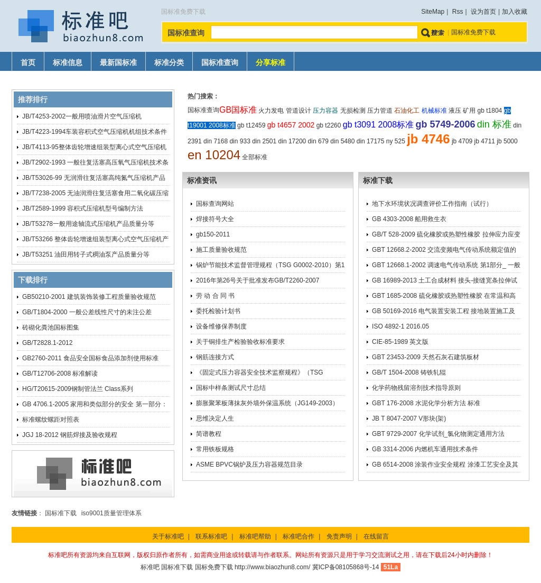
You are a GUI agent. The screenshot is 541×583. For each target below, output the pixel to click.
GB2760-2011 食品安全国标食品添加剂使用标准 (90, 358)
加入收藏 (514, 11)
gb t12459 (251, 125)
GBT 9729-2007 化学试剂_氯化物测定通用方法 (438, 434)
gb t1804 (490, 110)
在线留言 (376, 536)
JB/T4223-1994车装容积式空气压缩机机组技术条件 (94, 131)
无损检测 (353, 110)
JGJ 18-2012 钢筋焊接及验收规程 (69, 435)
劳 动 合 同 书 (215, 295)
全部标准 (254, 157)
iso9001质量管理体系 (111, 513)
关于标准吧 (168, 536)
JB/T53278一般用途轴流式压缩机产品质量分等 (88, 223)
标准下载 (378, 180)
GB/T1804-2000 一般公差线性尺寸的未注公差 (87, 312)
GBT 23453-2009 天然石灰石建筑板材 (425, 357)
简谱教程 (208, 434)
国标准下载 (61, 513)
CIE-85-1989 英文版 (400, 341)
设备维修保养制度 (221, 326)
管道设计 (298, 110)
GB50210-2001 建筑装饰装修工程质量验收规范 (89, 296)
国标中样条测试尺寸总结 (231, 387)
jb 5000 (507, 141)
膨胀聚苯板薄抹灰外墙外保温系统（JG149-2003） (267, 403)
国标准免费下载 (473, 32)
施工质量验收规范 (221, 249)
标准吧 (150, 567)
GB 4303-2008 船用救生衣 (409, 219)
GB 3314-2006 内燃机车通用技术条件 (425, 449)
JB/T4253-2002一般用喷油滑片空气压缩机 (82, 116)
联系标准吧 (211, 536)
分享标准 (270, 63)
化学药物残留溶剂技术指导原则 (416, 387)
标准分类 (169, 63)
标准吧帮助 (255, 536)
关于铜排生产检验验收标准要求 (240, 341)
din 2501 (264, 141)
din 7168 (215, 141)
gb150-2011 (213, 234)
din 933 (239, 141)
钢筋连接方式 (215, 357)
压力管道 (380, 110)
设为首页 (483, 11)
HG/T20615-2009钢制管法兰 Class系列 (77, 389)
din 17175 (371, 141)
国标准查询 (219, 63)
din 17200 (292, 141)
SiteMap (432, 11)
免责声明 (339, 536)
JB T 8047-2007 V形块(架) (409, 418)
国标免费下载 (214, 567)
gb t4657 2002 (291, 125)
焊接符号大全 (215, 219)
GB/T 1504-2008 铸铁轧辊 (409, 372)
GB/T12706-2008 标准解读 (60, 373)
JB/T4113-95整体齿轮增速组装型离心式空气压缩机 (94, 147)
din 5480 (342, 141)
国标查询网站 (215, 203)
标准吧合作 (298, 536)
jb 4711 (484, 141)
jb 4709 (462, 141)
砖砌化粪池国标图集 (50, 327)
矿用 (469, 110)
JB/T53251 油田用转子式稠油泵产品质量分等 (86, 254)
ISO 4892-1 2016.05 (400, 326)
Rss (457, 11)
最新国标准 (118, 63)
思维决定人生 (215, 418)
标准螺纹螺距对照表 (50, 419)
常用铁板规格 (215, 449)
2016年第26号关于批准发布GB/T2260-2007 (257, 280)
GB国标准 (238, 109)
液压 (455, 110)
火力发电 (271, 110)
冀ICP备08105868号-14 (345, 567)
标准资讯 (202, 180)
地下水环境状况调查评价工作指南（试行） (432, 203)
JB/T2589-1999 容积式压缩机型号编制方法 (82, 208)
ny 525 (395, 141)
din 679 (318, 141)
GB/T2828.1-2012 (47, 343)
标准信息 (67, 63)
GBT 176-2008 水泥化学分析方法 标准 (426, 403)
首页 (28, 63)
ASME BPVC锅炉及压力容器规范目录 (249, 464)
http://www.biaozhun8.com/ (272, 567)
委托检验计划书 (218, 311)
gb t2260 (328, 125)
